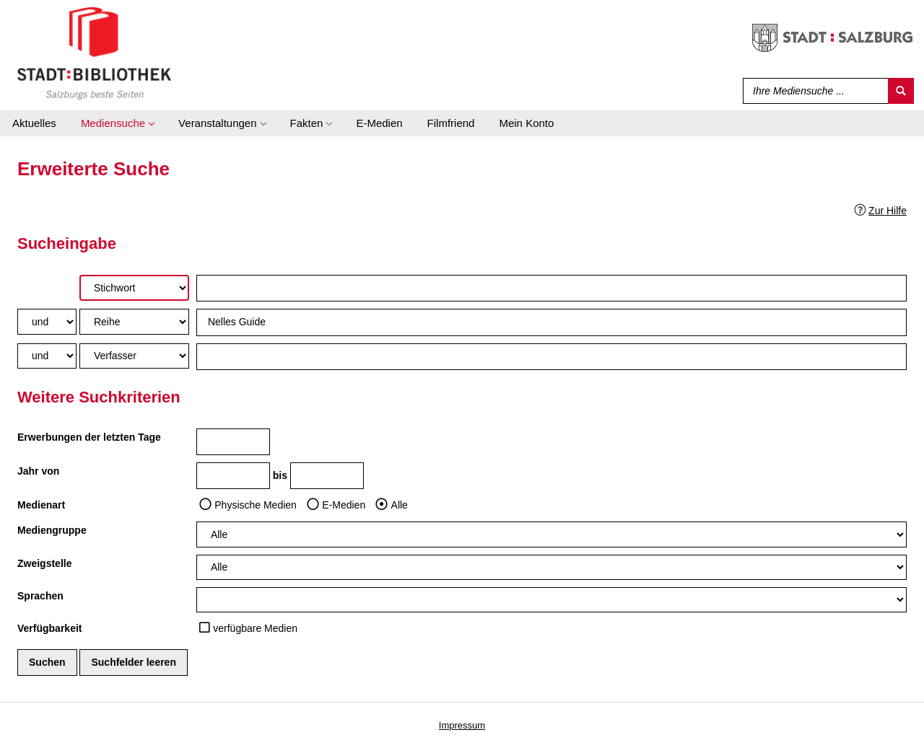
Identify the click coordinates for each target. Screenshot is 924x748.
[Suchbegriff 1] (551, 288)
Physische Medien (255, 505)
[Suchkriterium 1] (134, 287)
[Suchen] (901, 91)
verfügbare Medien (255, 628)
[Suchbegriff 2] (551, 322)
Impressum (462, 725)
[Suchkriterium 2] (134, 321)
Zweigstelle (44, 563)
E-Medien (343, 505)
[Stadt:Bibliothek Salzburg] (94, 52)
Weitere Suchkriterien (98, 397)
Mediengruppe (52, 530)
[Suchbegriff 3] (551, 356)
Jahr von (38, 471)
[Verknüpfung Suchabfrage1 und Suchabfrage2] (47, 321)
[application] (117, 123)
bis (280, 475)
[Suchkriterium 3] (134, 356)
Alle (399, 505)
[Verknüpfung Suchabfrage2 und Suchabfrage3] (47, 356)
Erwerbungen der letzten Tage (89, 437)
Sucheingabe (66, 243)
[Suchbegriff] (812, 90)
